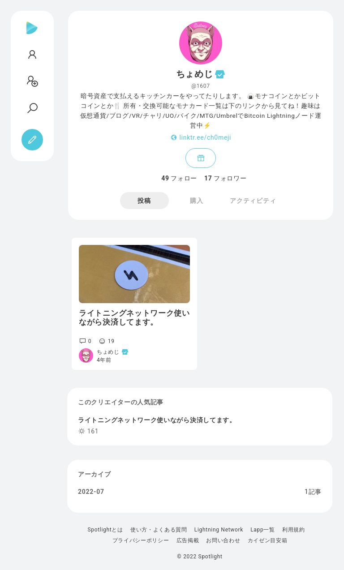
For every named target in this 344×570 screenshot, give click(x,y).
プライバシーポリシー (140, 540)
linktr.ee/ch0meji (206, 137)
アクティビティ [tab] (253, 200)
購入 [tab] (196, 200)
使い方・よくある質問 (158, 529)
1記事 (313, 492)
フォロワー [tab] (225, 178)
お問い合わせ (223, 540)
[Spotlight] (32, 34)
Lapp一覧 (262, 529)
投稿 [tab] (144, 200)
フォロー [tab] (179, 178)
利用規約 (293, 529)
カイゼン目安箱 (268, 540)
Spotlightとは (105, 529)
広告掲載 (187, 540)
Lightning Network (218, 529)
